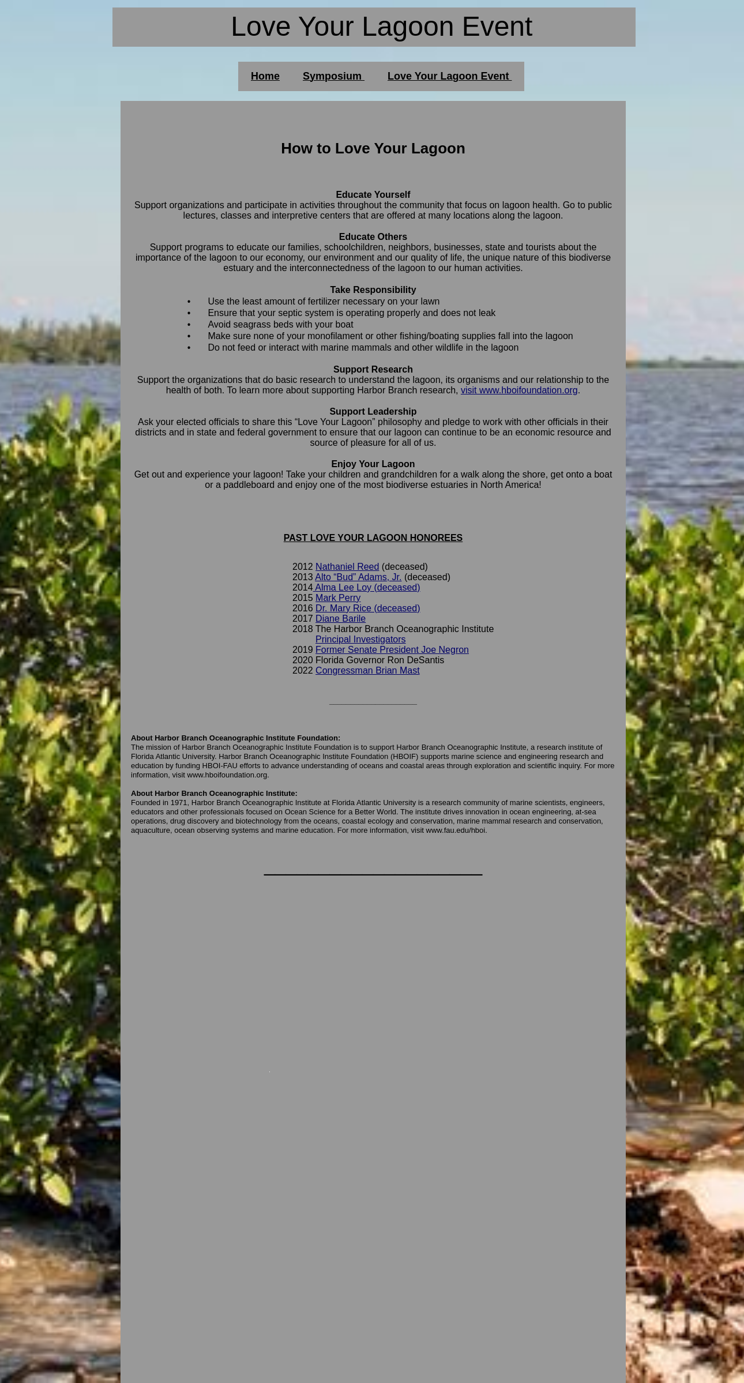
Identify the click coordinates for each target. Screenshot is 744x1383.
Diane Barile (340, 618)
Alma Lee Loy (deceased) (367, 587)
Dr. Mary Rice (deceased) (367, 608)
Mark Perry (337, 598)
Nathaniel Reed (347, 567)
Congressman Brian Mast (367, 670)
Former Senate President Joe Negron (392, 650)
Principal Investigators (360, 639)
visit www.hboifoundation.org (519, 390)
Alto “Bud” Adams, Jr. (358, 577)
